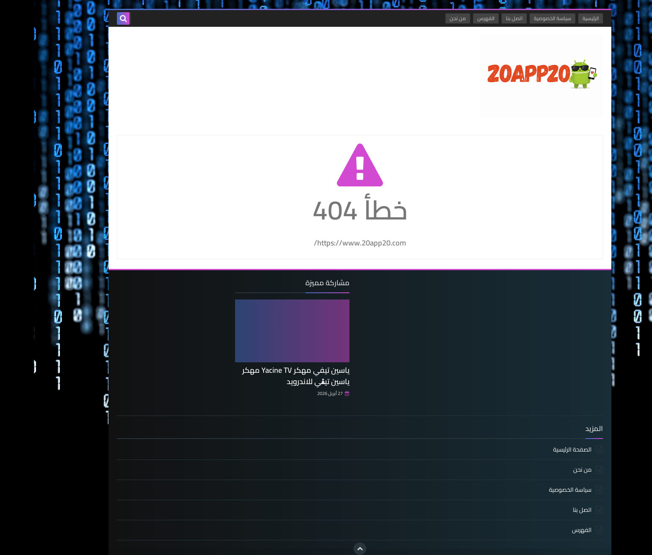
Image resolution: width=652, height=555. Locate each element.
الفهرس (452, 18)
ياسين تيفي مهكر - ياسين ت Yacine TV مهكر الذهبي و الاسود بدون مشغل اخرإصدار (406, 547)
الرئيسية (557, 18)
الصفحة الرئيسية (538, 439)
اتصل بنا (480, 18)
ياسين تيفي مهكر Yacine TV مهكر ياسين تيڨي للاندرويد (266, 374)
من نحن (424, 18)
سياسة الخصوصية (518, 18)
